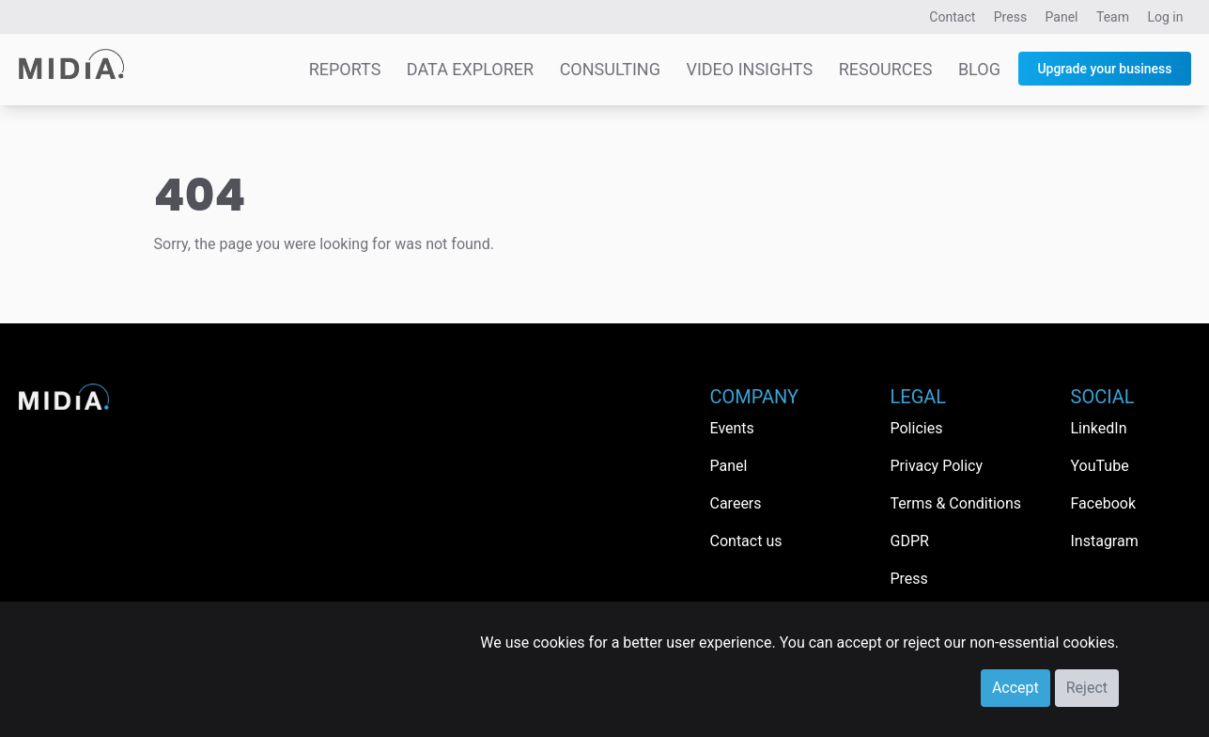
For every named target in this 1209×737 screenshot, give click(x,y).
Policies (917, 428)
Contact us (746, 541)
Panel (1062, 16)
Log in (1166, 16)
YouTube (1100, 466)
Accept (1015, 688)
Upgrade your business (1104, 68)
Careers (736, 503)
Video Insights (749, 69)
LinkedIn (1099, 428)
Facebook (1103, 503)
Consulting (610, 69)
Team (1112, 16)
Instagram (1105, 541)
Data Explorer (470, 69)
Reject (1087, 688)
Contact (952, 16)
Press (1010, 16)
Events (732, 428)
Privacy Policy (937, 466)
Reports (345, 69)
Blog (979, 69)
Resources (886, 69)
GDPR (910, 541)
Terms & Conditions (956, 503)
